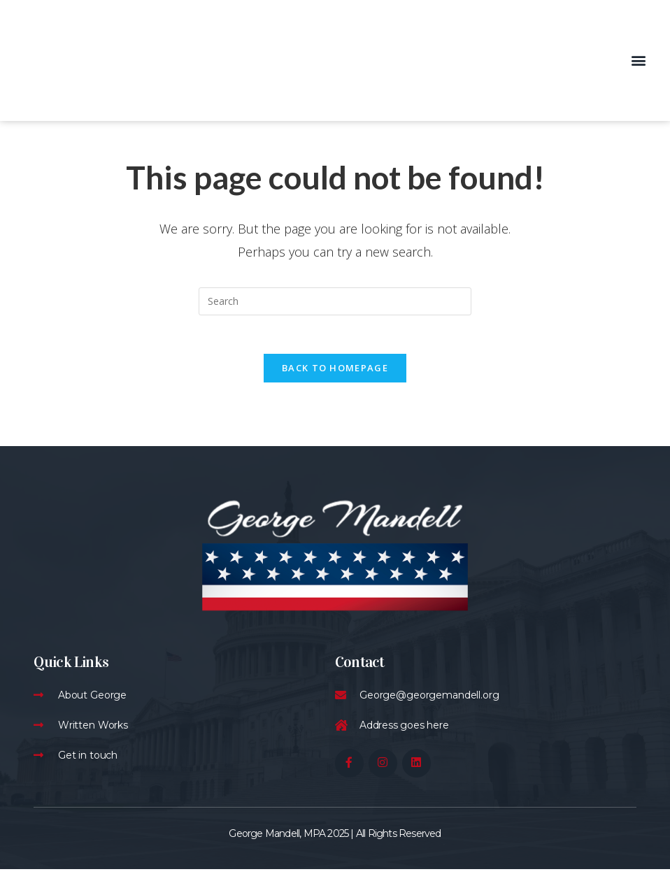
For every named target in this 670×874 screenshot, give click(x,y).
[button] (638, 60)
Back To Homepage (335, 372)
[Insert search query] (335, 301)
